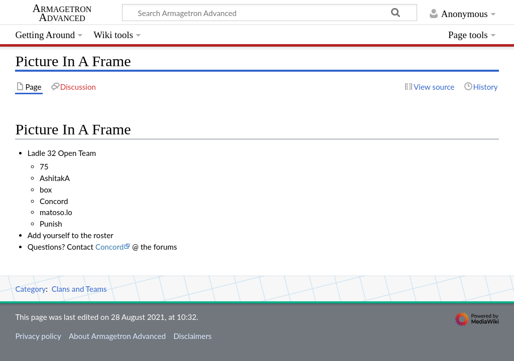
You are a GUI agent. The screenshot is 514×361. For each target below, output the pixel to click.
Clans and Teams (79, 288)
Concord (109, 246)
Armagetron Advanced (62, 13)
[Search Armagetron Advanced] (269, 13)
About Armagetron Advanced (117, 335)
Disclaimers (192, 335)
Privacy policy (38, 335)
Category (30, 288)
